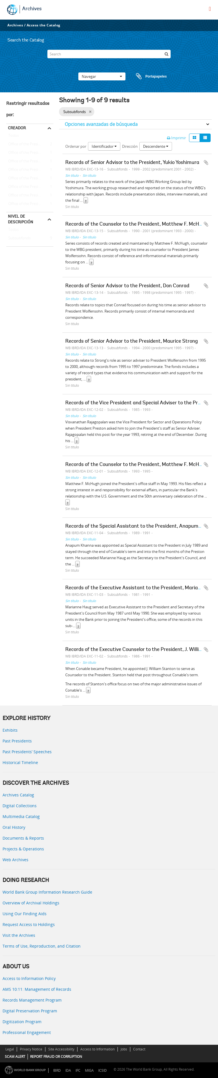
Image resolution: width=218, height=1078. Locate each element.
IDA (68, 1070)
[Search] (109, 54)
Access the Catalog (43, 25)
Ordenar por (75, 146)
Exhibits (10, 730)
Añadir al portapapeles (206, 162)
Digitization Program (22, 1021)
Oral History (14, 827)
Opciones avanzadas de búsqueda (101, 124)
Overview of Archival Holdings (31, 903)
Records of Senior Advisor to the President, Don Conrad (127, 286)
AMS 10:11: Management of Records (37, 989)
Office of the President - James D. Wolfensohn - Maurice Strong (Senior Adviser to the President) (29, 187)
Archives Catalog (18, 795)
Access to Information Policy (29, 978)
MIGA (89, 1070)
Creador (17, 128)
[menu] (210, 9)
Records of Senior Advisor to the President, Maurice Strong (131, 341)
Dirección (130, 146)
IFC (78, 1070)
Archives (32, 9)
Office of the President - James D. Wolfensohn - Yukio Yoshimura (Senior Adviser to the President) (29, 204)
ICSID (102, 1070)
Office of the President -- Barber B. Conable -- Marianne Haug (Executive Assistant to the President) (29, 161)
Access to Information (97, 1049)
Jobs (124, 1049)
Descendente (155, 146)
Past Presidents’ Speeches (27, 751)
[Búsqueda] (166, 54)
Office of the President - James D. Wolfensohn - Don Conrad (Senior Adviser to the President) (29, 195)
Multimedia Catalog (21, 816)
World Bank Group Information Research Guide (47, 892)
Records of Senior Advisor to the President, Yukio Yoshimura (132, 162)
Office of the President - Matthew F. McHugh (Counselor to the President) (29, 144)
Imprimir (176, 137)
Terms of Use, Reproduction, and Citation (42, 946)
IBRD (57, 1070)
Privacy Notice (31, 1049)
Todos (13, 136)
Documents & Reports (23, 838)
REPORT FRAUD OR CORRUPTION (56, 1056)
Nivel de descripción (20, 219)
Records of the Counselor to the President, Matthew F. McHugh (136, 224)
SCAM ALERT (15, 1056)
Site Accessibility (61, 1049)
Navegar (102, 76)
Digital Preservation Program (30, 1011)
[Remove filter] (90, 112)
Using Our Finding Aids (25, 913)
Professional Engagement (27, 1032)
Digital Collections (20, 805)
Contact (139, 1049)
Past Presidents (17, 741)
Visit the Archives (19, 935)
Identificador (104, 146)
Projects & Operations (23, 849)
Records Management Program (32, 1000)
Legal (9, 1049)
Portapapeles (145, 76)
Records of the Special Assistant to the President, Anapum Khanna (141, 526)
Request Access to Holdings (29, 924)
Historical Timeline (20, 762)
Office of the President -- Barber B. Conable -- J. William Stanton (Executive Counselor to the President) (29, 152)
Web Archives (15, 859)
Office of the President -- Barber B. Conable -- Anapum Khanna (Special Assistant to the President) (29, 170)
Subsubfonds (18, 238)
